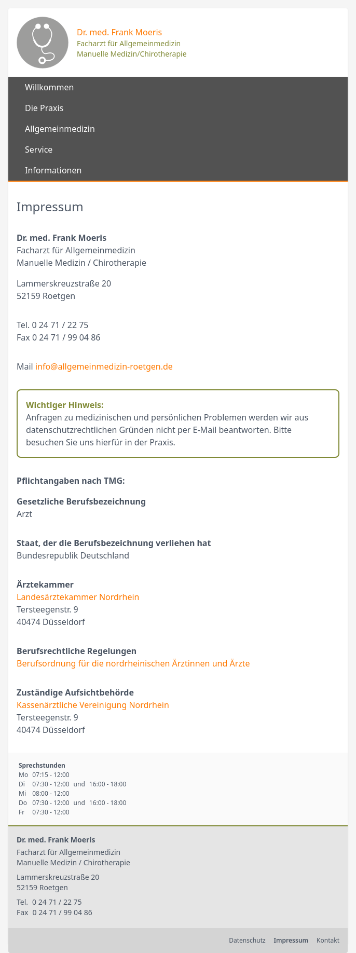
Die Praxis (44, 108)
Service (38, 149)
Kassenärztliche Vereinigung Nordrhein (93, 705)
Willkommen (49, 87)
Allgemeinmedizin (60, 128)
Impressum (291, 940)
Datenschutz (247, 940)
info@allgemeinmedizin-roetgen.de (104, 366)
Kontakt (328, 940)
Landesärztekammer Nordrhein (78, 597)
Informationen (53, 170)
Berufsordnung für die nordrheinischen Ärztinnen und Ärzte (133, 663)
